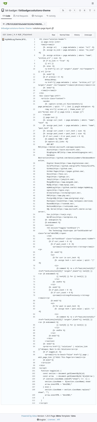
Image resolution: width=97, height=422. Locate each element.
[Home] (5, 3)
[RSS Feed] (63, 10)
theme (29, 28)
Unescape (88, 35)
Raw (53, 35)
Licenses (51, 419)
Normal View (65, 35)
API (58, 419)
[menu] (41, 419)
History (77, 35)
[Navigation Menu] (93, 3)
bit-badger (11, 10)
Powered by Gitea (29, 416)
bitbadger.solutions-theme (34, 10)
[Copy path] (53, 28)
